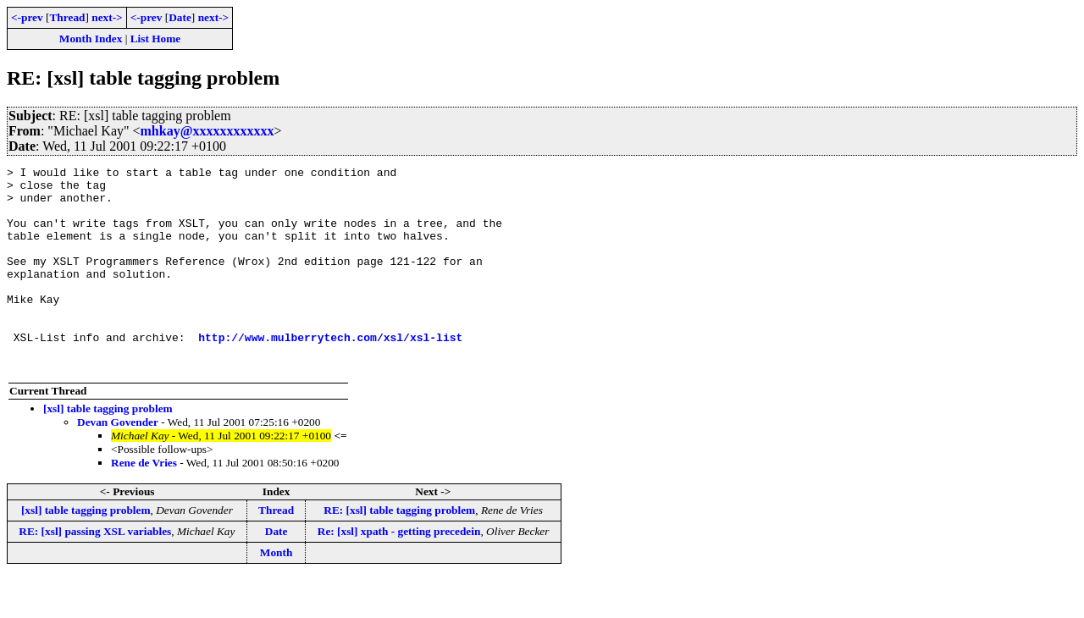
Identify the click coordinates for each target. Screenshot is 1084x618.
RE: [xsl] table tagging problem (399, 550)
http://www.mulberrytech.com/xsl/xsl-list (330, 372)
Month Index (90, 38)
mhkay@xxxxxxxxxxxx (207, 131)
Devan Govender (117, 462)
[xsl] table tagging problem (108, 449)
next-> (106, 17)
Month (276, 593)
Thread (67, 17)
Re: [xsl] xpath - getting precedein (399, 572)
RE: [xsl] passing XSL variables (95, 572)
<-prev (27, 17)
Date (180, 17)
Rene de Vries (144, 503)
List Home (155, 38)
